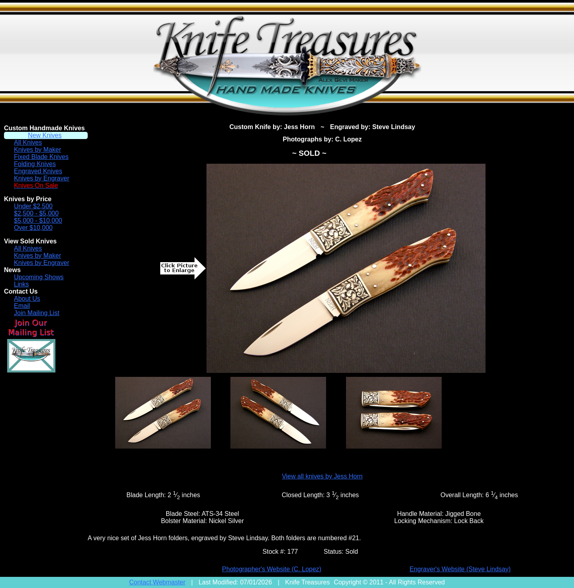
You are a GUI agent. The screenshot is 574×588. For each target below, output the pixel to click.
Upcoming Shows (39, 277)
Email (22, 305)
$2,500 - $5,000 (36, 213)
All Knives (28, 142)
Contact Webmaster (157, 582)
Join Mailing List (36, 313)
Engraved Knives (38, 171)
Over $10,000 (33, 227)
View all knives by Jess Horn (322, 476)
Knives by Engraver (41, 178)
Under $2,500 (33, 206)
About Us (27, 298)
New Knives (44, 135)
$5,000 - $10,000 (38, 220)
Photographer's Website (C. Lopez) (271, 569)
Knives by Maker (37, 149)
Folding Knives (35, 164)
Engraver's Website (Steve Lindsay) (460, 569)
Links (21, 284)
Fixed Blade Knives (41, 156)
